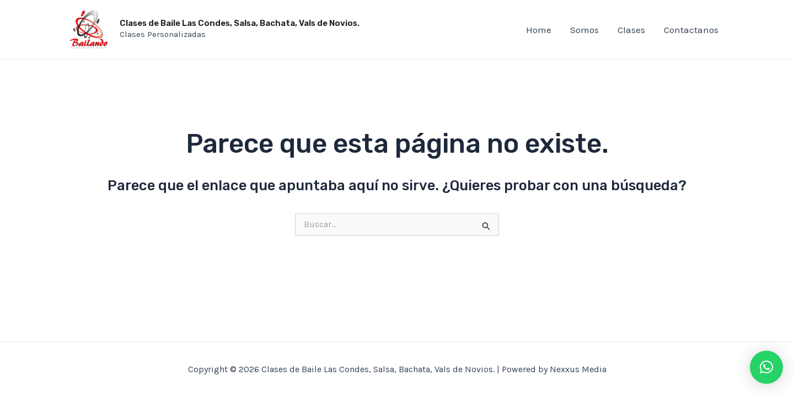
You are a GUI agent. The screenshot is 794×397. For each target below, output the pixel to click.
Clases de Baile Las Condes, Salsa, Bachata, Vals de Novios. (240, 23)
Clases (631, 29)
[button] (766, 367)
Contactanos (691, 29)
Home (538, 29)
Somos (584, 29)
